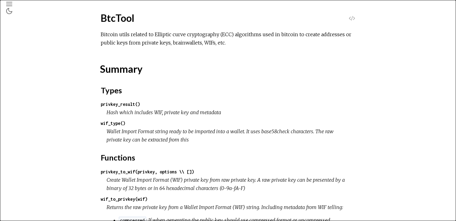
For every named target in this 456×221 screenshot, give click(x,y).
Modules (25, 55)
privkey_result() (166, 104)
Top (26, 83)
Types (29, 96)
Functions (33, 103)
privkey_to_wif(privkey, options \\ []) (193, 171)
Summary (32, 90)
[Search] (41, 31)
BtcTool (23, 73)
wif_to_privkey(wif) (170, 199)
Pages (21, 47)
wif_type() (159, 123)
